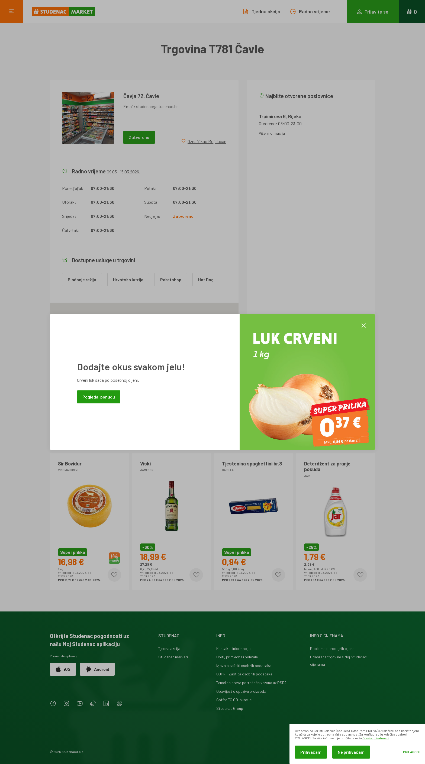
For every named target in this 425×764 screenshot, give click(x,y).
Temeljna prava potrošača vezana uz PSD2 (251, 682)
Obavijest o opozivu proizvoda (241, 691)
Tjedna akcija (169, 648)
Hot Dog (206, 279)
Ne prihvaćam (351, 752)
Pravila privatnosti (375, 738)
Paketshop (170, 279)
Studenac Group (229, 708)
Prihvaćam (310, 752)
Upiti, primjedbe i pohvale (237, 657)
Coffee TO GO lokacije (234, 699)
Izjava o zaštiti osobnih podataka (243, 665)
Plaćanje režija (82, 279)
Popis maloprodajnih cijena (332, 648)
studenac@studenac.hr (157, 106)
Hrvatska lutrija (128, 279)
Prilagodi (411, 752)
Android (97, 669)
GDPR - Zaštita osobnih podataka (244, 674)
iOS (62, 669)
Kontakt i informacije (233, 648)
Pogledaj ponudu (98, 396)
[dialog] (357, 744)
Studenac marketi (173, 657)
